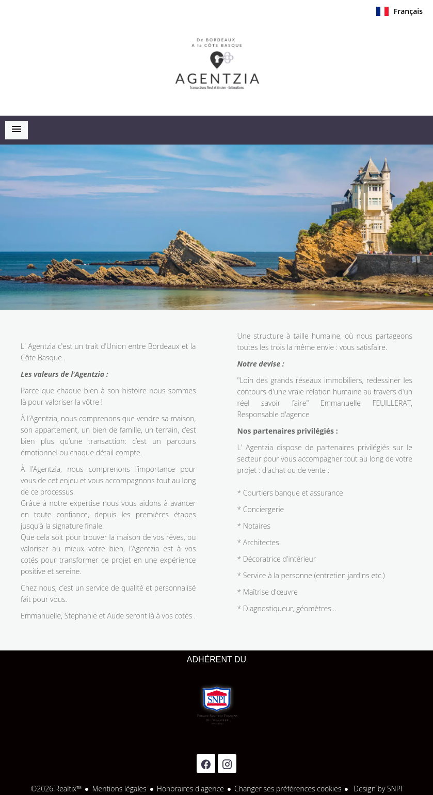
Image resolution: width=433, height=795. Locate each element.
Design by (376, 788)
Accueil (217, 66)
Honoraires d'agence (190, 788)
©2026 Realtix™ (56, 788)
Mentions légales (119, 788)
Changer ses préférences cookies (288, 788)
